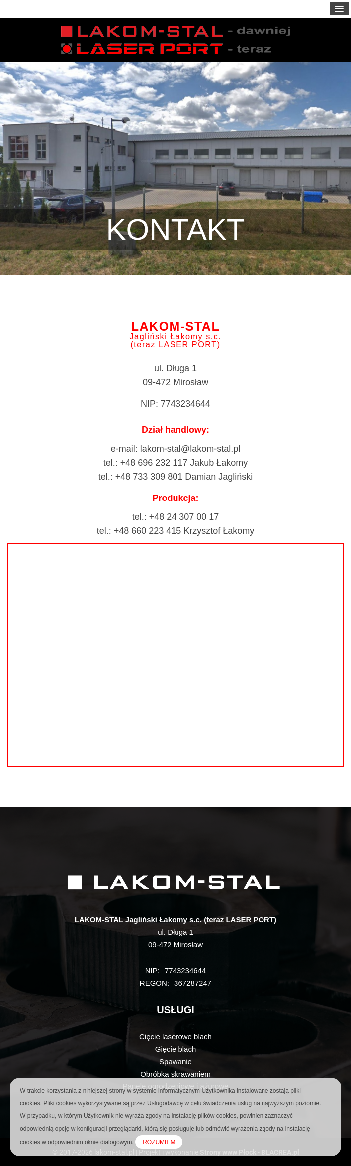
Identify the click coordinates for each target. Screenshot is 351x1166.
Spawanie (175, 1061)
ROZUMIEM (159, 1142)
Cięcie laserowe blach (175, 1036)
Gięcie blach (175, 1049)
